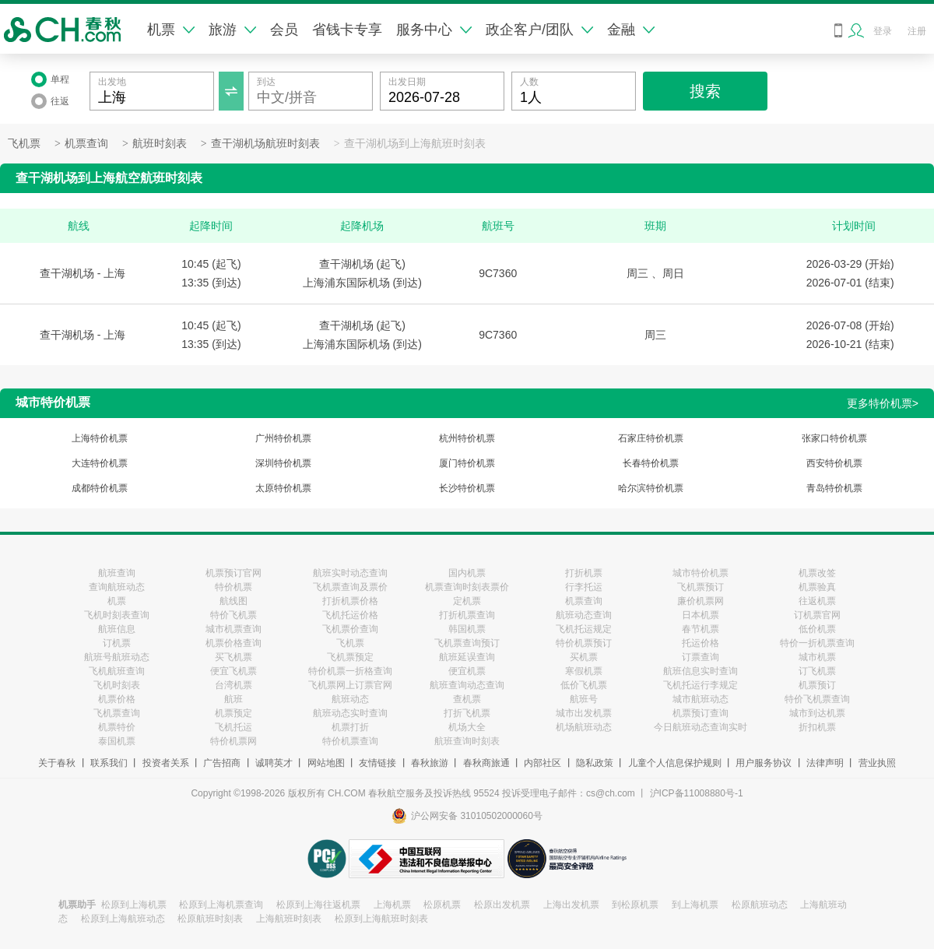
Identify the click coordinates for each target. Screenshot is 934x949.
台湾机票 (233, 685)
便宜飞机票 (233, 671)
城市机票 (817, 657)
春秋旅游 (429, 762)
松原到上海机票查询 (221, 904)
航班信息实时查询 (700, 671)
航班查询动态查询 (467, 685)
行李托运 (583, 587)
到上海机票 (695, 904)
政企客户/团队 (539, 29)
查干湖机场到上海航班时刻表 (415, 143)
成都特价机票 (100, 488)
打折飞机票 (467, 713)
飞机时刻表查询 (116, 615)
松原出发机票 (502, 904)
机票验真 (817, 587)
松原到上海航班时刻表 (381, 918)
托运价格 (700, 643)
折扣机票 (817, 727)
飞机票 (24, 143)
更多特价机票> (882, 403)
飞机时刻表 (116, 685)
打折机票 (583, 573)
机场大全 (467, 727)
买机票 (584, 657)
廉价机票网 (700, 601)
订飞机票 (817, 671)
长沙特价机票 (467, 488)
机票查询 (86, 143)
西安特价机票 (834, 463)
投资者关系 (165, 762)
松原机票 (442, 904)
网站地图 (326, 762)
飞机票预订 (700, 587)
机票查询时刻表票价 (467, 587)
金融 (631, 29)
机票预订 (817, 685)
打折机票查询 (467, 615)
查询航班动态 (117, 587)
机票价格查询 (233, 643)
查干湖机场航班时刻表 (265, 143)
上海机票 (392, 904)
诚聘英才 (274, 762)
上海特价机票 (100, 438)
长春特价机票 (651, 463)
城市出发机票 (584, 713)
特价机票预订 (584, 643)
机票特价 (116, 727)
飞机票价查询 (350, 629)
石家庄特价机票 (650, 438)
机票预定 (233, 713)
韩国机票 (467, 629)
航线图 (233, 601)
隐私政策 (594, 762)
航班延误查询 (467, 657)
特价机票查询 (350, 741)
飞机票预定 (350, 657)
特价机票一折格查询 (350, 671)
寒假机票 (583, 671)
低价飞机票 (583, 685)
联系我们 (109, 762)
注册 (917, 31)
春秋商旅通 (486, 762)
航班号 (584, 699)
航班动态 (350, 699)
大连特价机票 (100, 463)
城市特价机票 (700, 573)
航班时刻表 (159, 143)
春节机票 (700, 629)
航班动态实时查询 (350, 713)
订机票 (117, 643)
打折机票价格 (350, 601)
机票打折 (350, 727)
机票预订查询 (700, 713)
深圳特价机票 (283, 463)
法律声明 (825, 762)
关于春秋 (56, 762)
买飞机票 (233, 657)
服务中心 (434, 29)
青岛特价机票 (834, 488)
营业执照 (877, 762)
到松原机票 (635, 904)
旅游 (232, 29)
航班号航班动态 (116, 657)
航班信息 (116, 629)
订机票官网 (817, 615)
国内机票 (467, 573)
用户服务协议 (764, 762)
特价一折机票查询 (817, 643)
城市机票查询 (233, 629)
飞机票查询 (116, 713)
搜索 (705, 91)
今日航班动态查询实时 (700, 727)
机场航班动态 (584, 727)
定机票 (467, 601)
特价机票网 (233, 741)
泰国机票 (116, 741)
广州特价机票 (283, 438)
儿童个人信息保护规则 (675, 762)
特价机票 (233, 587)
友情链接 (377, 762)
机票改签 (817, 573)
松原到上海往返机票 (318, 904)
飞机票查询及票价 (350, 587)
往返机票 (817, 601)
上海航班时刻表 (288, 918)
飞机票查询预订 (467, 643)
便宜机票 (467, 671)
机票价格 (116, 699)
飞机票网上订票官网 (350, 685)
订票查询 (700, 657)
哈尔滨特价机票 (650, 488)
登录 (882, 31)
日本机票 (700, 615)
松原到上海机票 (134, 904)
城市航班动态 (700, 699)
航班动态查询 (584, 615)
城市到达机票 (817, 713)
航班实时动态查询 (350, 573)
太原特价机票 (283, 488)
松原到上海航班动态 (123, 918)
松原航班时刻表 (210, 918)
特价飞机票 (233, 615)
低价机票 (817, 629)
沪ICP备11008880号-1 (696, 793)
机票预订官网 (233, 573)
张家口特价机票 (834, 438)
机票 (171, 29)
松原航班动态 (760, 904)
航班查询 (116, 573)
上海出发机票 (571, 904)
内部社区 (542, 762)
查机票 (467, 699)
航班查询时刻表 (467, 741)
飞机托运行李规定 (700, 685)
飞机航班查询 (117, 671)
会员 (284, 29)
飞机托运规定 (584, 629)
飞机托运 (233, 727)
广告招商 (222, 762)
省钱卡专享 (347, 29)
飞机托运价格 (350, 615)
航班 (233, 699)
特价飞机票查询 (817, 699)
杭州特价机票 (467, 438)
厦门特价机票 (467, 463)
